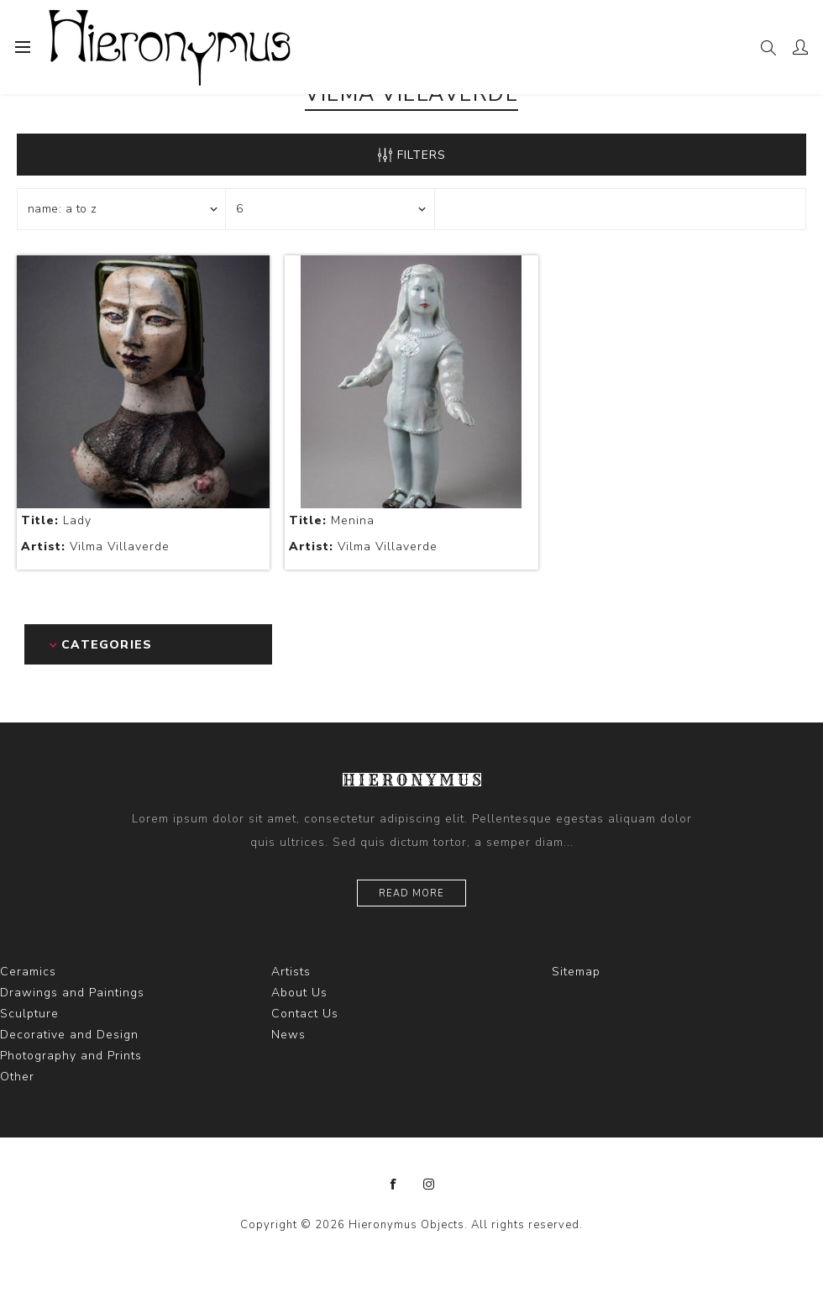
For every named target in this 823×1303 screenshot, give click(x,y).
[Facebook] (393, 1184)
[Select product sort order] (122, 209)
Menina (332, 520)
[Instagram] (429, 1184)
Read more (411, 893)
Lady (56, 520)
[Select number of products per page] (330, 209)
